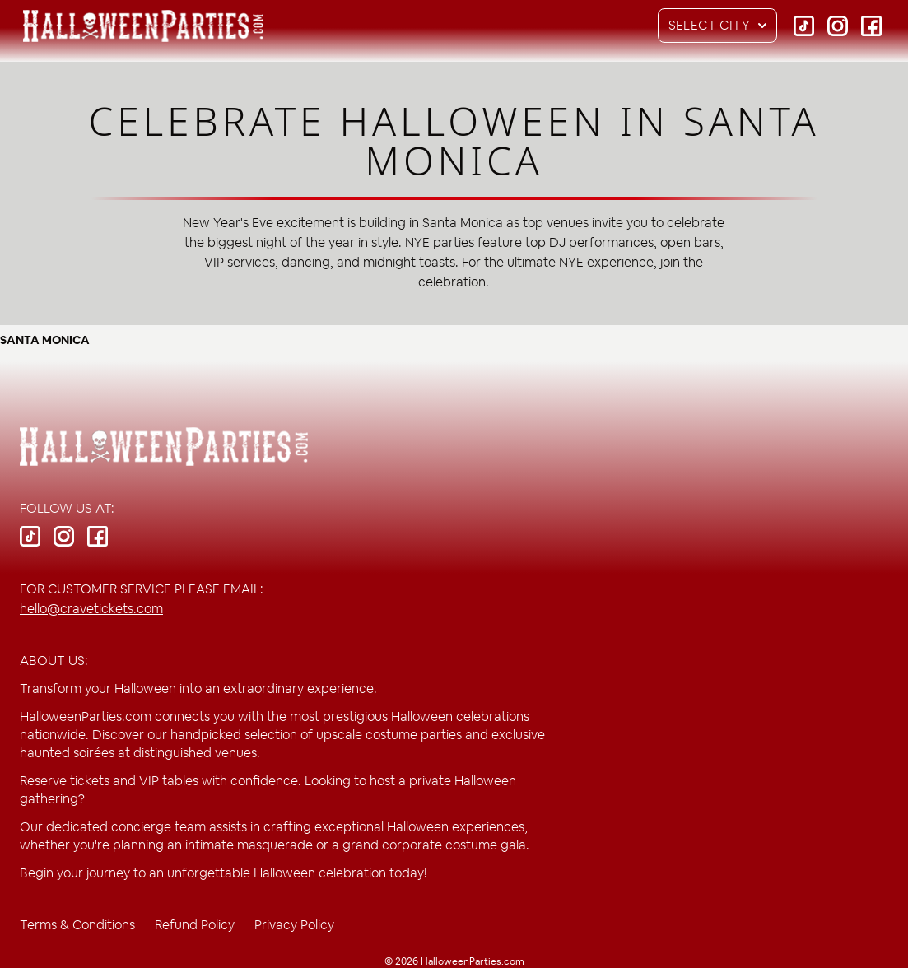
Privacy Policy (294, 924)
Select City (722, 25)
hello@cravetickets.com (91, 608)
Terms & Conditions (77, 924)
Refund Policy (195, 924)
